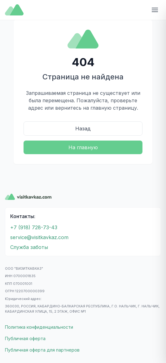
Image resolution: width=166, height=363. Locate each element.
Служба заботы (29, 247)
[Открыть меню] (155, 10)
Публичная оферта (25, 338)
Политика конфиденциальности (39, 327)
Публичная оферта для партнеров (42, 349)
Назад (83, 128)
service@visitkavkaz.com (39, 237)
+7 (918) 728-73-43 (33, 227)
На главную (83, 147)
